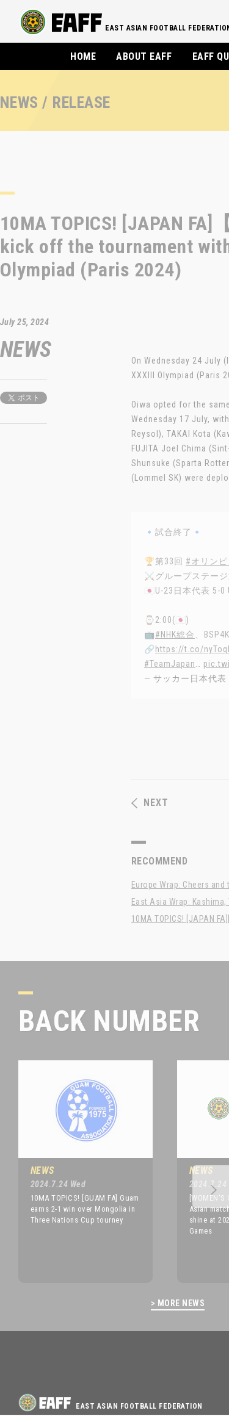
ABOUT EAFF (144, 56)
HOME (83, 56)
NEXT (150, 803)
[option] (76, 1171)
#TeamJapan (169, 664)
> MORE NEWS (178, 1303)
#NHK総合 (175, 634)
